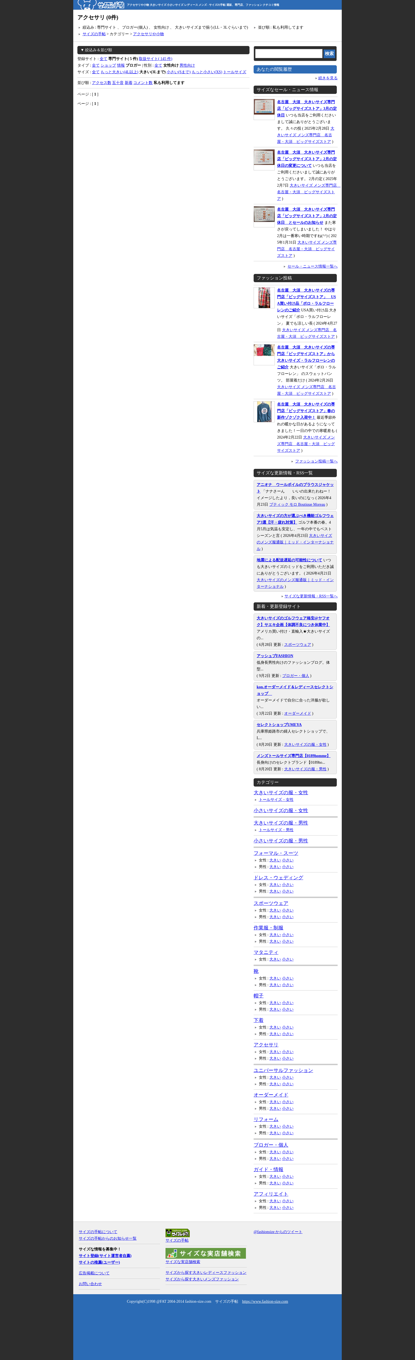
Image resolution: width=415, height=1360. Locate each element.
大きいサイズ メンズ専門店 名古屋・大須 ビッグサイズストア (305, 135)
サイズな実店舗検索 (183, 1262)
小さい (288, 860)
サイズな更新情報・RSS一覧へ (311, 596)
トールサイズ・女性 (276, 800)
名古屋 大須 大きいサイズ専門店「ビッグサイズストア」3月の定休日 (307, 108)
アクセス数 (101, 83)
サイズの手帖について (98, 1232)
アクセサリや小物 (148, 34)
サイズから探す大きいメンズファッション (202, 1279)
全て (103, 59)
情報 (121, 65)
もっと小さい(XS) (207, 72)
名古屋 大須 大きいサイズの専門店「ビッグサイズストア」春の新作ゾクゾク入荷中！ (306, 411)
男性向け (187, 65)
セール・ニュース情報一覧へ (312, 266)
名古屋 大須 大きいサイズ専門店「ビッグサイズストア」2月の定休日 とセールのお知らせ (307, 216)
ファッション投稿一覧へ (316, 461)
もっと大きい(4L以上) (119, 72)
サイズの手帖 (94, 34)
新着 (128, 83)
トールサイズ (234, 72)
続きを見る (328, 78)
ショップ (108, 65)
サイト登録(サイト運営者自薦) (105, 1256)
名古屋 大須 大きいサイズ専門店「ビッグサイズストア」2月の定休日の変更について (307, 159)
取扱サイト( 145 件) (155, 59)
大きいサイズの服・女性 (305, 744)
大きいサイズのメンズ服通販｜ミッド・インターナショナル (295, 542)
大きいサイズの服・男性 (305, 769)
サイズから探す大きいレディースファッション (206, 1273)
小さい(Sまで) (179, 72)
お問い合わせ (90, 1284)
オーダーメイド (297, 713)
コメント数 (143, 83)
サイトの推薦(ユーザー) (99, 1262)
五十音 (118, 83)
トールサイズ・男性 (276, 830)
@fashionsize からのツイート (278, 1232)
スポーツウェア (297, 645)
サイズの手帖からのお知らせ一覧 (108, 1238)
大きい (275, 860)
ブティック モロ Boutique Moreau (297, 504)
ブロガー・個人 (295, 676)
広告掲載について (94, 1273)
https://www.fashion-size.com (265, 1301)
